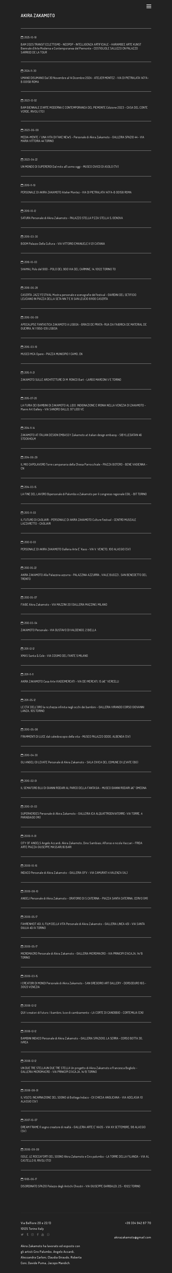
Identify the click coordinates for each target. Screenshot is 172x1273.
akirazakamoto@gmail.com (132, 1237)
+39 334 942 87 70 (138, 1223)
